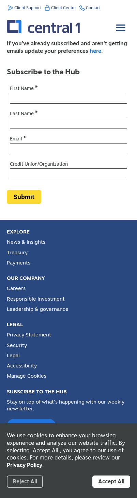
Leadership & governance (37, 309)
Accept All (111, 481)
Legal (13, 355)
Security (17, 345)
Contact (93, 8)
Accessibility (22, 365)
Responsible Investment (36, 299)
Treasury (17, 252)
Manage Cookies (26, 376)
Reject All (25, 481)
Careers (16, 288)
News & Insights (26, 242)
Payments (18, 262)
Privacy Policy (24, 465)
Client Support (27, 8)
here (95, 51)
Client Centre (63, 8)
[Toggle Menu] (121, 22)
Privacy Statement (29, 334)
